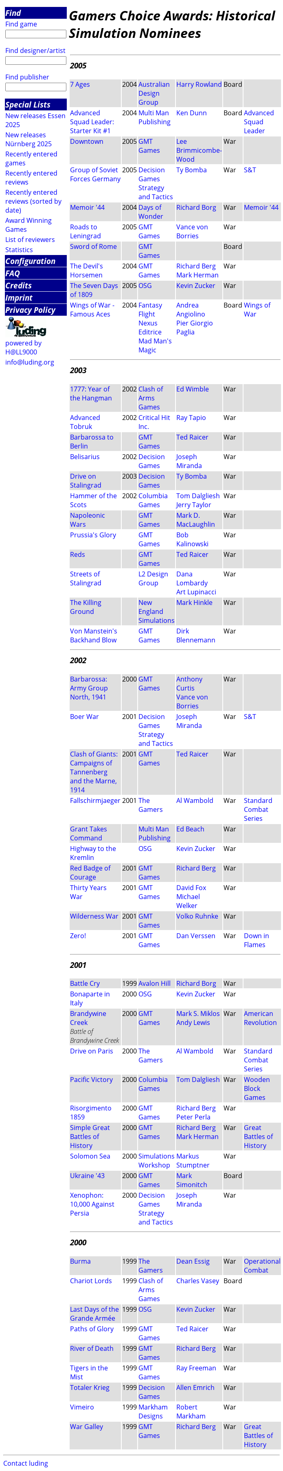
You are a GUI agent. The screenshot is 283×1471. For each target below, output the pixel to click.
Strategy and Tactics (155, 192)
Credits (18, 285)
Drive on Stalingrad (85, 481)
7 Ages (80, 84)
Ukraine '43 (87, 1175)
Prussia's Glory (93, 534)
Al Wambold (194, 800)
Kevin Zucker (195, 285)
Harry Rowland (199, 84)
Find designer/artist (35, 50)
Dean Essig (193, 1261)
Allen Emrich (195, 1387)
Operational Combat (262, 1266)
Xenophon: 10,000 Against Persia (92, 1204)
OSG (145, 285)
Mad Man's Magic (155, 345)
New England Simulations (156, 611)
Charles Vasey (197, 1280)
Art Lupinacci (196, 591)
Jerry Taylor (193, 504)
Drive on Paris (91, 1051)
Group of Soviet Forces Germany (95, 174)
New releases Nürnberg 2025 (28, 139)
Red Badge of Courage (90, 873)
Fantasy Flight (150, 310)
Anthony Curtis (189, 684)
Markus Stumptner (193, 1161)
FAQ (12, 273)
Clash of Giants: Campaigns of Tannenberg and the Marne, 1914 (94, 772)
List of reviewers (30, 239)
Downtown (86, 141)
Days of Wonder (150, 212)
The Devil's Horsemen (86, 270)
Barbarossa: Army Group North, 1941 (89, 688)
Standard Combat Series (258, 809)
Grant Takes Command (88, 833)
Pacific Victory (91, 1079)
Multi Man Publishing (154, 117)
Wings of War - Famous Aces (92, 310)
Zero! (78, 935)
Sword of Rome (93, 246)
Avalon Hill (154, 983)
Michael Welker (188, 901)
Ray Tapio (191, 417)
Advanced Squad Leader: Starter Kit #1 (92, 121)
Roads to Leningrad (85, 231)
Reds (77, 554)
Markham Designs (153, 1411)
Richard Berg (196, 266)
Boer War (84, 716)
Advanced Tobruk (85, 422)
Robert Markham (191, 1411)
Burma (80, 1261)
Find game (21, 24)
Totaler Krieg (90, 1387)
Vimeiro (82, 1407)
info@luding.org (29, 362)
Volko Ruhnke (197, 916)
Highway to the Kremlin (93, 853)
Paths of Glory (92, 1328)
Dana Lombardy (192, 578)
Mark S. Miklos (198, 1013)
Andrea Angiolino (190, 310)
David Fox (191, 887)
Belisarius (85, 456)
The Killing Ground (85, 607)
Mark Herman (197, 274)
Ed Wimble (192, 389)
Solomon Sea (90, 1156)
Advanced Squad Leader (259, 121)
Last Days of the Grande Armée (94, 1314)
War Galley (86, 1426)
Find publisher (27, 77)
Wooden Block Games (257, 1088)
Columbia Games (153, 500)
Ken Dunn (191, 112)
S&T (250, 169)
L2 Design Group (153, 578)
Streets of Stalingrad (85, 578)
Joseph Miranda (189, 461)
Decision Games (151, 174)
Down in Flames (256, 940)
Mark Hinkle (194, 602)
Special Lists (27, 104)
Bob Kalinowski (192, 539)
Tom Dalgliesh (198, 495)
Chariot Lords (91, 1280)
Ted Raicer (192, 437)
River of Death (92, 1348)
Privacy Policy (30, 309)
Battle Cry (85, 983)
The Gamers (150, 805)
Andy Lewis (193, 1022)
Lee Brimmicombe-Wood (199, 150)
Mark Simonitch (191, 1180)
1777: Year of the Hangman (91, 393)
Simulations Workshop (156, 1161)
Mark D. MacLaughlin (195, 520)
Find (13, 12)
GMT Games (149, 146)
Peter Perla (193, 1117)
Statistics (19, 249)
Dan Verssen (195, 935)
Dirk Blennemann (195, 635)
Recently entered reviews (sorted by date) (33, 201)
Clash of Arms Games (150, 398)
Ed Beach (190, 829)
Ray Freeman (196, 1367)
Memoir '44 (87, 207)
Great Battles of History (258, 1136)
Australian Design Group (154, 93)
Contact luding (25, 1463)
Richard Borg (196, 207)
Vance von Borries (192, 231)
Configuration (30, 260)
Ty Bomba (191, 169)
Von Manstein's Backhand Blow (93, 635)
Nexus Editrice (150, 327)
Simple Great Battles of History (90, 1136)
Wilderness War (94, 916)
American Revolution (260, 1018)
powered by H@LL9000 (23, 347)
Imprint (19, 297)
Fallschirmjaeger (95, 800)
